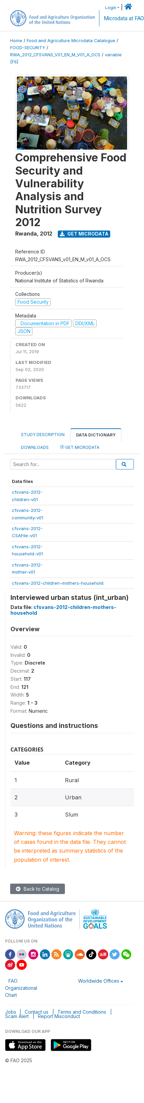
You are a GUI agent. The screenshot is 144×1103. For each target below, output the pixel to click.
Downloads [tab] (35, 447)
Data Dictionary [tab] (96, 434)
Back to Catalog (37, 889)
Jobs (10, 1012)
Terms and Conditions (81, 1012)
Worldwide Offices (98, 981)
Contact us (36, 1012)
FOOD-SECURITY (27, 47)
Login (110, 7)
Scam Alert (17, 1016)
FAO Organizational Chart (21, 988)
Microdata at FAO (124, 18)
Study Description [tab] (43, 434)
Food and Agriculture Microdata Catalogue (71, 40)
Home (16, 40)
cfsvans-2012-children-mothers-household (57, 583)
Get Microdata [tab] (79, 447)
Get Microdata (84, 234)
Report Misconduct (59, 1016)
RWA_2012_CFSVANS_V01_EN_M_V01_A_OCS (55, 54)
